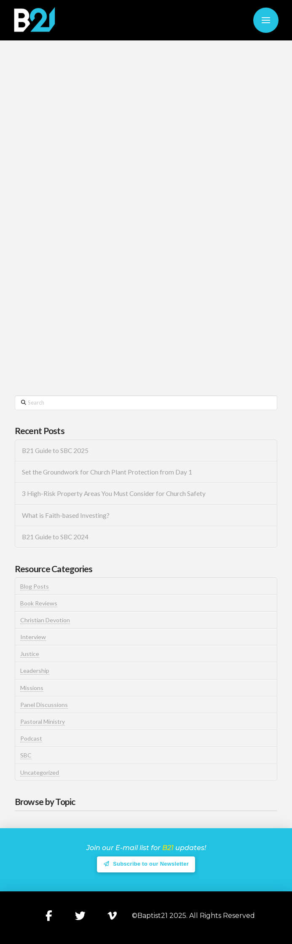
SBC (26, 755)
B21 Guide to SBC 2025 (55, 450)
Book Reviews (38, 603)
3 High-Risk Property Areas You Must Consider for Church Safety (114, 493)
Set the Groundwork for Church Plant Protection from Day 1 (107, 472)
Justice (29, 653)
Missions (31, 687)
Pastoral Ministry (42, 721)
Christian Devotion (45, 620)
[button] (266, 20)
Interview (33, 636)
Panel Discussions (44, 704)
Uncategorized (39, 772)
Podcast (31, 738)
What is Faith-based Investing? (66, 515)
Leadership (34, 670)
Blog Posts (34, 586)
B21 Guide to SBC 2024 (55, 537)
